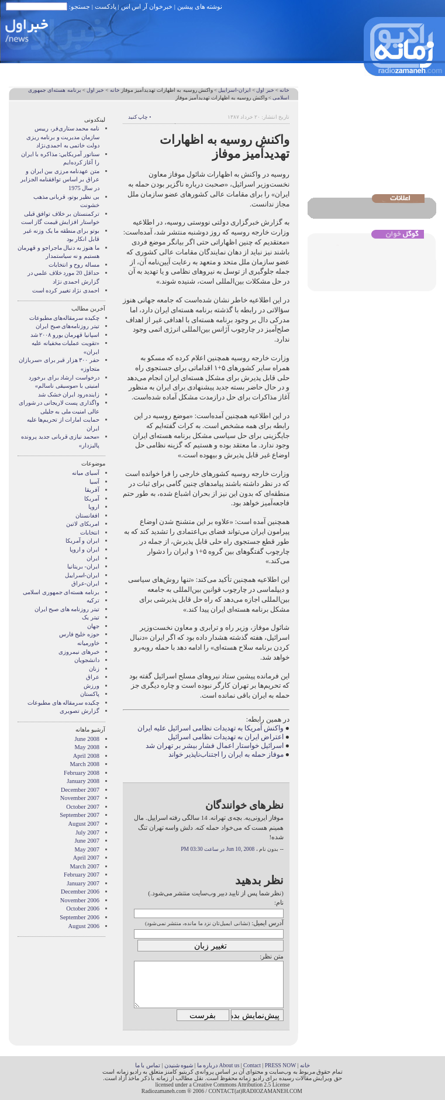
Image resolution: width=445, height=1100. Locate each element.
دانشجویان (86, 660)
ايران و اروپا (84, 549)
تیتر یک (90, 617)
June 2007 (87, 840)
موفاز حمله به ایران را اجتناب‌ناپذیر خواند (226, 754)
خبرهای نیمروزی (78, 652)
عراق (92, 677)
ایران (93, 558)
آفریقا (92, 490)
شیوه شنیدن (178, 1065)
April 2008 (86, 756)
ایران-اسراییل (234, 90)
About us (229, 1065)
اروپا (93, 507)
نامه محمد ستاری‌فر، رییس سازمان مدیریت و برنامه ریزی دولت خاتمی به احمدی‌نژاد (62, 137)
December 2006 (80, 891)
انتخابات (89, 532)
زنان (94, 668)
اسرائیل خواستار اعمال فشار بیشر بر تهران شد (215, 746)
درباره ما (207, 1065)
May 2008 (87, 747)
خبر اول (265, 90)
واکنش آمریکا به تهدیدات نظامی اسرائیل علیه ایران (210, 728)
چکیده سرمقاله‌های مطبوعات (64, 318)
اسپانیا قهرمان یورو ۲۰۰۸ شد (64, 335)
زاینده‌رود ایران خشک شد (68, 394)
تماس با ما (147, 1065)
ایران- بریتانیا (83, 566)
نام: (279, 902)
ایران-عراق (85, 583)
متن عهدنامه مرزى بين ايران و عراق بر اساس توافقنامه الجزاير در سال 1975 (59, 179)
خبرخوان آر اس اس (147, 6)
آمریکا (91, 498)
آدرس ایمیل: (267, 922)
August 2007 (83, 823)
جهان (93, 626)
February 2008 (81, 773)
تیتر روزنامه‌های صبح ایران (67, 326)
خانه (284, 90)
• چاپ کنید (139, 117)
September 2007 (79, 815)
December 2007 (80, 790)
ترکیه (93, 600)
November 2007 (79, 798)
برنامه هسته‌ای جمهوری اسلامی (61, 592)
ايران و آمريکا (82, 540)
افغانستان (87, 515)
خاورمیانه (88, 643)
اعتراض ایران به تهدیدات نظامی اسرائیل (226, 737)
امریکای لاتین (82, 523)
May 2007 (87, 849)
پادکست (105, 6)
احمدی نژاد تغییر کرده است (65, 290)
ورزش (91, 685)
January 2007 (83, 883)
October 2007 (82, 807)
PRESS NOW (280, 1065)
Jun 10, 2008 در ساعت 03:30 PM (217, 849)
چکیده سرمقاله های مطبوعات (63, 702)
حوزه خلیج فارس (79, 634)
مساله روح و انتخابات (74, 264)
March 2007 (85, 866)
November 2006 (79, 900)
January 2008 (83, 781)
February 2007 (81, 874)
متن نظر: (272, 956)
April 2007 (86, 857)
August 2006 (83, 926)
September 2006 (79, 917)
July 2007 (87, 832)
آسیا (94, 481)
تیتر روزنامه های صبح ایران (67, 609)
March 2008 (85, 764)
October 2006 (82, 908)
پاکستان (89, 694)
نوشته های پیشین (200, 6)
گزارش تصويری (79, 711)
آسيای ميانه (85, 473)
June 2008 (87, 739)
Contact (252, 1065)
